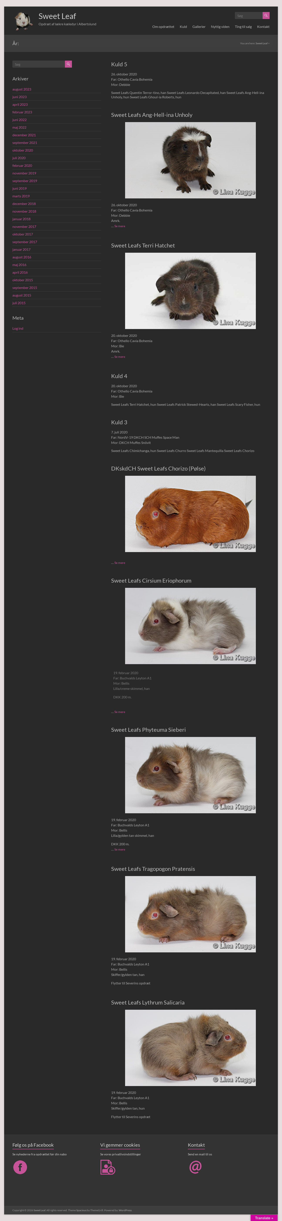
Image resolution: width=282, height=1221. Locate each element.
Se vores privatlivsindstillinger (120, 1154)
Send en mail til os (200, 1154)
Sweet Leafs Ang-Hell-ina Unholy (151, 114)
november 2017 (24, 226)
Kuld (183, 26)
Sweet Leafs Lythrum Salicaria (148, 1002)
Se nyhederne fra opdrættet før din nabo (39, 1154)
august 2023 (21, 89)
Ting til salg (243, 26)
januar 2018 (21, 219)
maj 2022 (19, 127)
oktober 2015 (22, 280)
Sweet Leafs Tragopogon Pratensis (153, 868)
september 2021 (24, 142)
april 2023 (20, 104)
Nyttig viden (220, 26)
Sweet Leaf (57, 16)
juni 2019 (19, 188)
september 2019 (24, 181)
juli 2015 (18, 303)
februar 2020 (22, 165)
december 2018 (24, 203)
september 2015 (24, 287)
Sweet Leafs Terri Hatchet (143, 245)
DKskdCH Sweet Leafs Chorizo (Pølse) (158, 468)
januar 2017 (21, 249)
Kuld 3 (119, 422)
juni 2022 (19, 120)
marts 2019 (21, 196)
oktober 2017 (22, 234)
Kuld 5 (119, 64)
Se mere (119, 226)
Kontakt (263, 26)
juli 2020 (18, 158)
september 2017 (24, 242)
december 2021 (24, 135)
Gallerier (199, 26)
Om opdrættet (163, 26)
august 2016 (21, 257)
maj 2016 (19, 265)
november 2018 (24, 211)
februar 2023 (22, 112)
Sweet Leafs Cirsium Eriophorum (151, 580)
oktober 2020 (22, 150)
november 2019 (24, 173)
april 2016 (20, 272)
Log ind (17, 328)
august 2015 (21, 295)
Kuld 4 (119, 375)
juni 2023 (19, 97)
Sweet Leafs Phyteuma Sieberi (148, 729)
